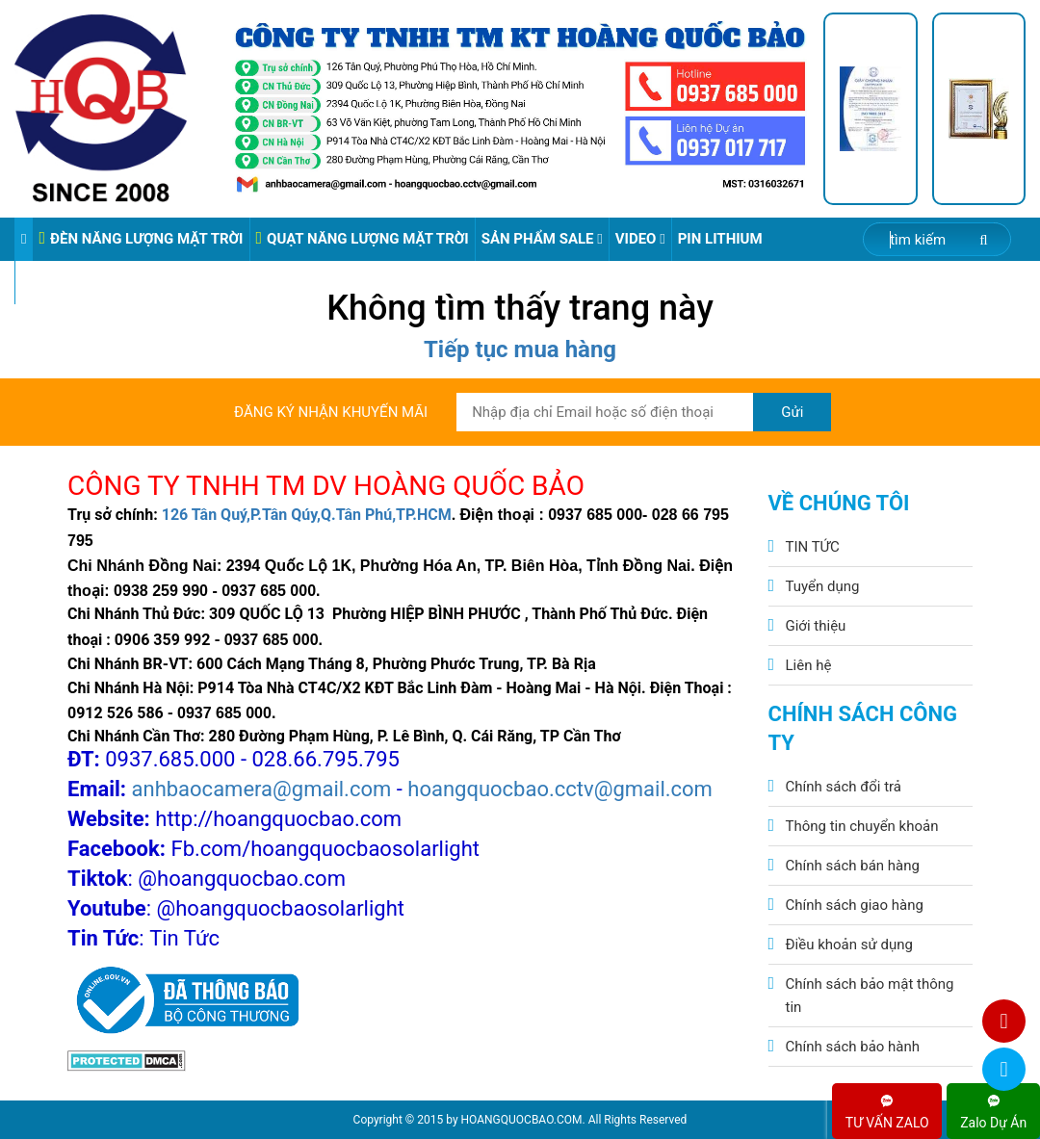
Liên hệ (809, 665)
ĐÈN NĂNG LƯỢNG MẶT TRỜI (141, 238)
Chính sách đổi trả (843, 786)
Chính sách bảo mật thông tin (870, 995)
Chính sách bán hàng (853, 865)
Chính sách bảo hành (853, 1046)
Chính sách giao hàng (854, 905)
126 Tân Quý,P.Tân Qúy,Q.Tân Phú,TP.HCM (307, 514)
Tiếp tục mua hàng (520, 349)
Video (640, 238)
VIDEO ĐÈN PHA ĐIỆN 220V (110, 282)
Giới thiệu (816, 625)
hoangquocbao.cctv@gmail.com (560, 789)
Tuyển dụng (823, 586)
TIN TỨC (813, 547)
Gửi (792, 412)
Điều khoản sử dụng (849, 944)
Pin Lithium (720, 238)
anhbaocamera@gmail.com (262, 789)
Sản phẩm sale (542, 238)
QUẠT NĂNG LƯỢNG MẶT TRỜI (362, 238)
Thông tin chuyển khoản (862, 826)
